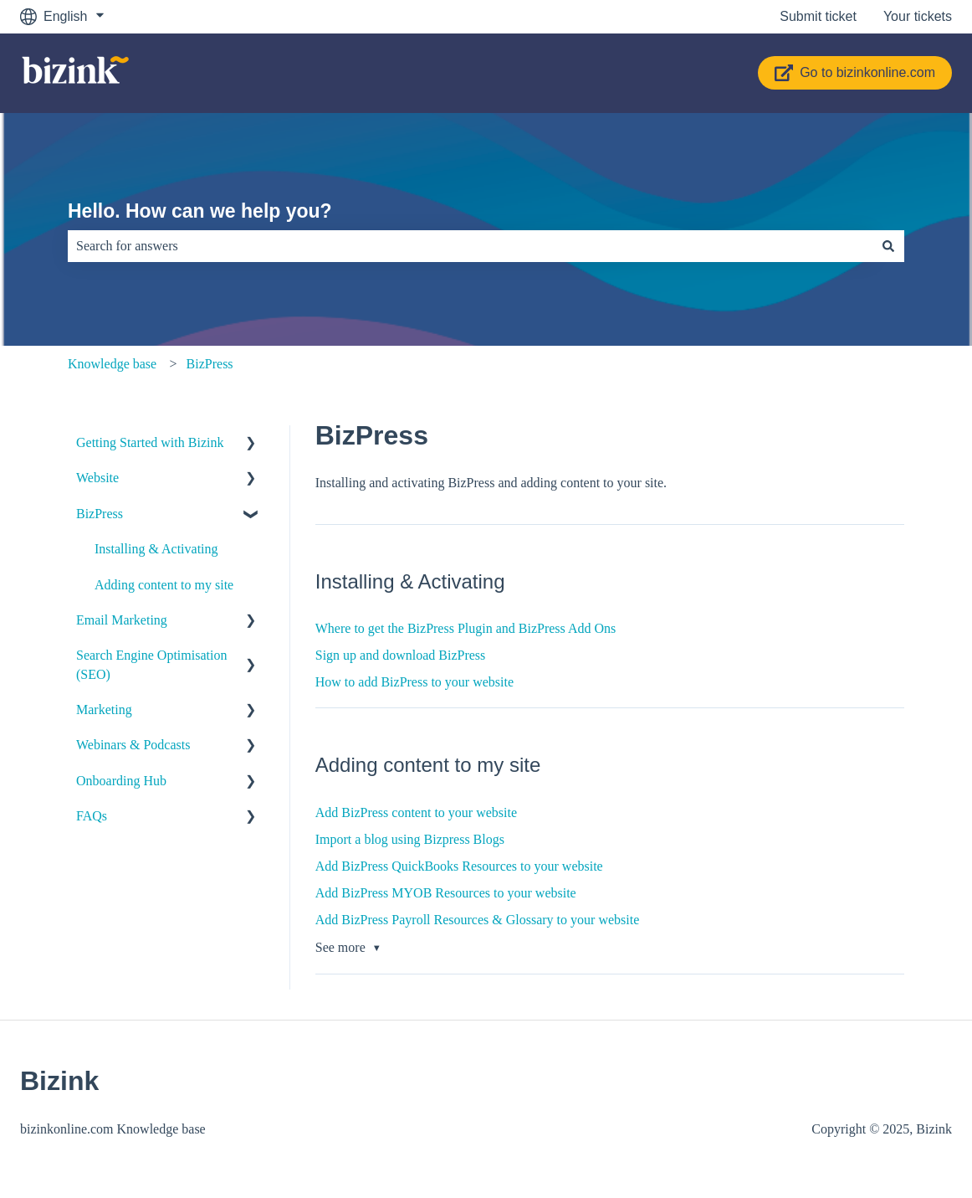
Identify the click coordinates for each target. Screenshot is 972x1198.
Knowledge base (112, 364)
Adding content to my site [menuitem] (164, 585)
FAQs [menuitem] (91, 816)
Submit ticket (818, 16)
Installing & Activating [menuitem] (156, 549)
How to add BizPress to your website (414, 682)
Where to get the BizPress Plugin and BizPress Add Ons (465, 628)
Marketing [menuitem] (104, 709)
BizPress (210, 364)
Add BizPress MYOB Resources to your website (445, 893)
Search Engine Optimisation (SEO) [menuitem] (151, 664)
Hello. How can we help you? (200, 211)
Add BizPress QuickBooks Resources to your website (459, 866)
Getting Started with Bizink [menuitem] (149, 442)
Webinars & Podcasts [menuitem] (133, 745)
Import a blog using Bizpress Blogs (409, 839)
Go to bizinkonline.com (855, 72)
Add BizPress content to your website (416, 812)
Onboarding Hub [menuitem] (121, 781)
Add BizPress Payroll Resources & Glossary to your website (477, 920)
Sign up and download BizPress (400, 655)
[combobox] (470, 246)
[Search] (888, 246)
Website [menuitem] (97, 477)
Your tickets (917, 16)
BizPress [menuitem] (99, 513)
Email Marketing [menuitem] (121, 620)
